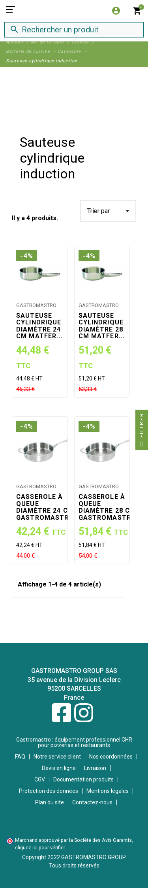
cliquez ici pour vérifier (40, 848)
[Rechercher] (67, 29)
